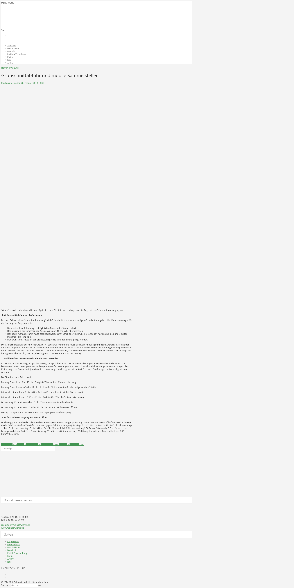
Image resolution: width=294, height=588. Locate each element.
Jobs (9, 59)
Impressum (13, 541)
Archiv (10, 62)
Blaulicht (11, 51)
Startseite (11, 45)
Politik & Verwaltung (16, 54)
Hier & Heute (13, 48)
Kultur (10, 57)
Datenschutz (13, 544)
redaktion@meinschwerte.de (15, 524)
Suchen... (5, 585)
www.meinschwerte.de (12, 527)
